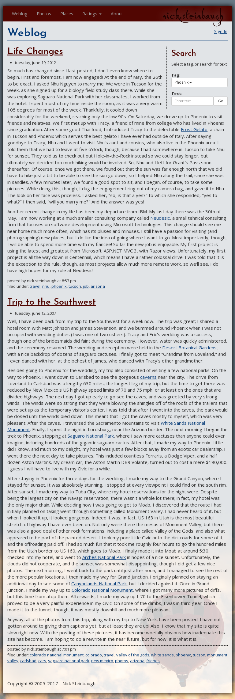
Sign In (220, 31)
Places (66, 14)
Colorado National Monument (102, 590)
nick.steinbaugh (192, 15)
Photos (44, 14)
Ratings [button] (92, 14)
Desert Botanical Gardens (189, 347)
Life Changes (35, 51)
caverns (148, 377)
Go (220, 101)
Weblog (20, 14)
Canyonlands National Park (99, 583)
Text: (176, 93)
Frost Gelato (194, 129)
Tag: (176, 75)
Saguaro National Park (91, 436)
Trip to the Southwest (51, 302)
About (117, 14)
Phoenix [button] (183, 82)
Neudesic (160, 218)
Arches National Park (104, 557)
